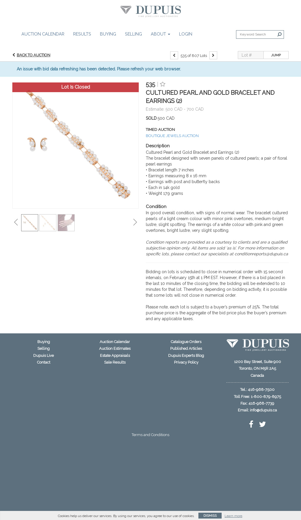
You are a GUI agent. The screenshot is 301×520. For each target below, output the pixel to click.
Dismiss (210, 516)
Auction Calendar (42, 33)
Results (82, 33)
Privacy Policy (186, 362)
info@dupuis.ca (263, 410)
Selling (133, 33)
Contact (43, 362)
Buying (108, 33)
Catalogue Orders (186, 342)
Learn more (233, 516)
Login (185, 33)
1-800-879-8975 (266, 396)
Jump (276, 55)
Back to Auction (33, 55)
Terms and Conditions (150, 435)
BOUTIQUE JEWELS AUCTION (172, 136)
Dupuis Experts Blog (186, 355)
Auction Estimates (115, 348)
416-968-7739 (261, 403)
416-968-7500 (261, 389)
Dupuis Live (43, 355)
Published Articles (186, 348)
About (160, 33)
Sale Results (115, 362)
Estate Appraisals (115, 355)
